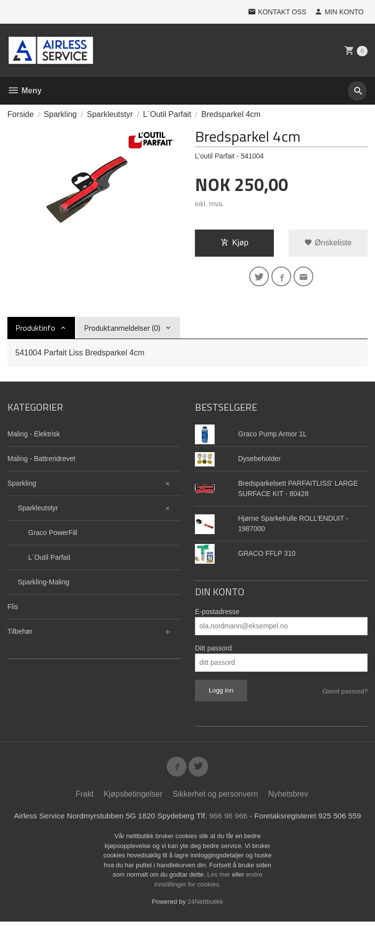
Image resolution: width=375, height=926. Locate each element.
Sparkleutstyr (38, 510)
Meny (24, 90)
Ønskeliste (327, 242)
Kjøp (235, 242)
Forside (20, 114)
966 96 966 (229, 819)
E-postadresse (217, 613)
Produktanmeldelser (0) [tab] (122, 330)
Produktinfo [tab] (35, 330)
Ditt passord (213, 650)
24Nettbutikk (205, 906)
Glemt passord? (345, 693)
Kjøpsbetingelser (133, 798)
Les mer (219, 879)
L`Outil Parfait (49, 559)
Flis (12, 609)
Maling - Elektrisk (33, 436)
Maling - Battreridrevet (41, 460)
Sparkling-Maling (43, 584)
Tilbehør (20, 633)
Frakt (84, 798)
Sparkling (21, 485)
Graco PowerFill (52, 535)
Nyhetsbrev (288, 798)
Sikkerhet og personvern (215, 798)
